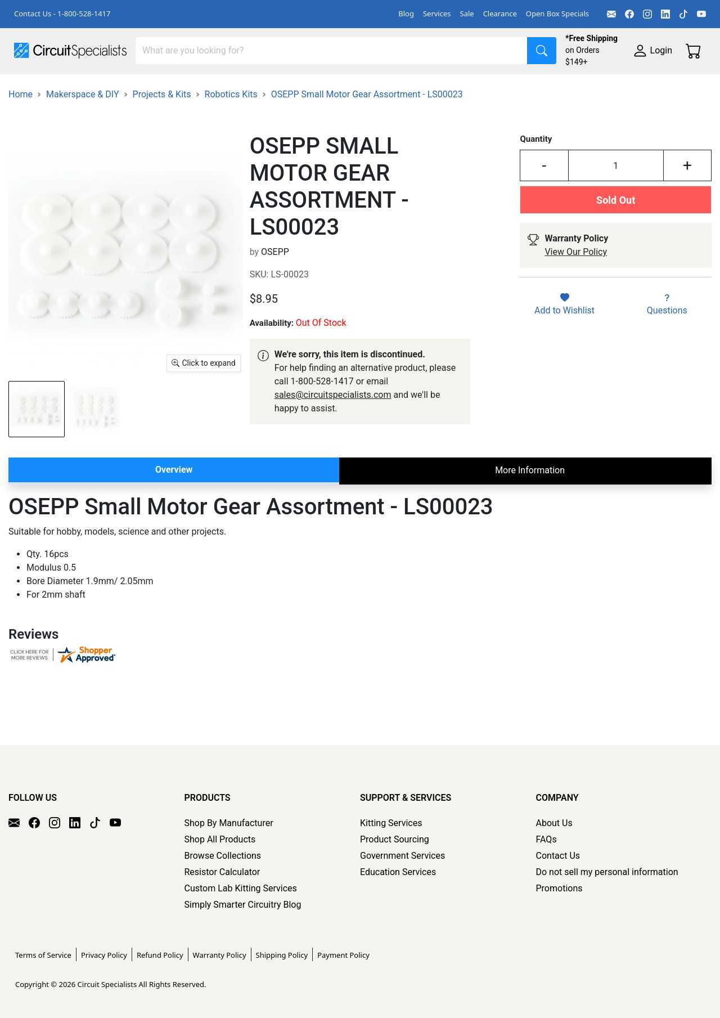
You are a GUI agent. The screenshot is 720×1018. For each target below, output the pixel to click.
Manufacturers (98, 88)
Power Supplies (263, 88)
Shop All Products (220, 839)
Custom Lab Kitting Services (240, 888)
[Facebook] (629, 14)
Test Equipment (179, 88)
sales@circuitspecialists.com (333, 447)
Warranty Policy (219, 955)
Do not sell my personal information (607, 872)
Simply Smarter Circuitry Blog (243, 904)
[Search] (332, 50)
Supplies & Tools (47, 110)
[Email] (611, 14)
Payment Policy (343, 955)
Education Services (398, 872)
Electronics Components (606, 88)
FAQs (546, 839)
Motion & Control (502, 88)
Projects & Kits (162, 146)
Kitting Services (391, 823)
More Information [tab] (530, 522)
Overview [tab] (173, 522)
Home (20, 146)
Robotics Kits (231, 146)
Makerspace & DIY (351, 88)
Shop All (31, 88)
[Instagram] (647, 14)
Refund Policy (160, 955)
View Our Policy (575, 304)
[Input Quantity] (616, 218)
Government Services (402, 855)
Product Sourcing (394, 839)
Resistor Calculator (222, 872)
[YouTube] (701, 14)
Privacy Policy (104, 955)
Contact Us (558, 855)
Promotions (559, 888)
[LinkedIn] (665, 14)
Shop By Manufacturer (228, 823)
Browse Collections (223, 855)
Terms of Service (43, 955)
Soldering (428, 88)
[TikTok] (683, 14)
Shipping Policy (282, 955)
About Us (554, 823)
